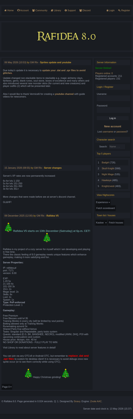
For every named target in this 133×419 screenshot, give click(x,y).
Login (111, 10)
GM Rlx (34, 62)
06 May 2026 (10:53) (15, 62)
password (121, 131)
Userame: (102, 94)
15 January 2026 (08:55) (17, 168)
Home (9, 10)
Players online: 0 (104, 73)
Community (39, 10)
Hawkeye (106, 180)
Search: (103, 146)
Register (124, 10)
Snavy (77, 401)
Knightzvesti (108, 186)
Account (23, 10)
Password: (102, 105)
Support (70, 10)
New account (112, 126)
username (108, 131)
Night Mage (108, 174)
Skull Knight (108, 168)
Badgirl (105, 162)
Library (56, 10)
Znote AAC (96, 401)
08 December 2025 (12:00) (18, 215)
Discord (85, 10)
